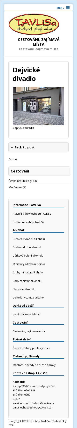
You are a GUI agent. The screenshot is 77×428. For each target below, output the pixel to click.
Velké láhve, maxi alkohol (28, 297)
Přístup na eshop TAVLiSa (29, 222)
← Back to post (23, 147)
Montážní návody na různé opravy (34, 365)
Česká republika (18, 181)
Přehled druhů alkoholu (27, 247)
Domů (12, 159)
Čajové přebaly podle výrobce (31, 348)
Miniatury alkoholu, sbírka (29, 264)
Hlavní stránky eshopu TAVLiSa (32, 213)
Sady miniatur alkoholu (27, 281)
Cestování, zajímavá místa (29, 331)
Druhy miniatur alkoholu (28, 272)
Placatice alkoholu (24, 289)
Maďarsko (15, 187)
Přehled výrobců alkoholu (29, 239)
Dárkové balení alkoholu (28, 255)
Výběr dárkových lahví (26, 314)
